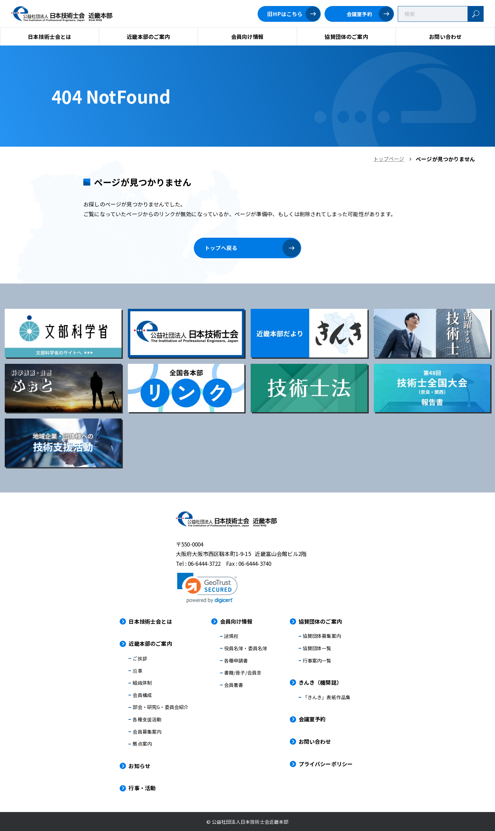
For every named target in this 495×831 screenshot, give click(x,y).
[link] (207, 588)
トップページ (388, 158)
